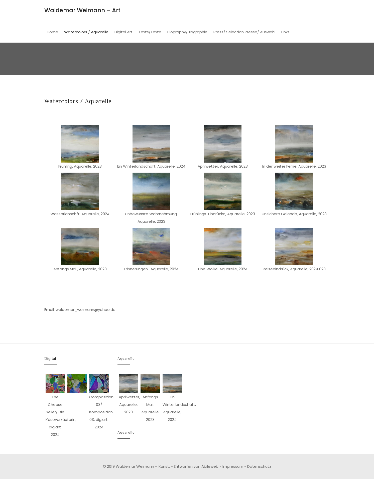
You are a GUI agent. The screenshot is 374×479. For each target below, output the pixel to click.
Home (52, 32)
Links (285, 32)
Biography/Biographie (187, 32)
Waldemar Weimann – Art (82, 10)
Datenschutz (259, 466)
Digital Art (123, 32)
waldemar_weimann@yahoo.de (85, 309)
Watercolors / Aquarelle (86, 32)
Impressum (232, 466)
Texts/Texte (150, 32)
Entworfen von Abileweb (196, 466)
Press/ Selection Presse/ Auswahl (244, 32)
